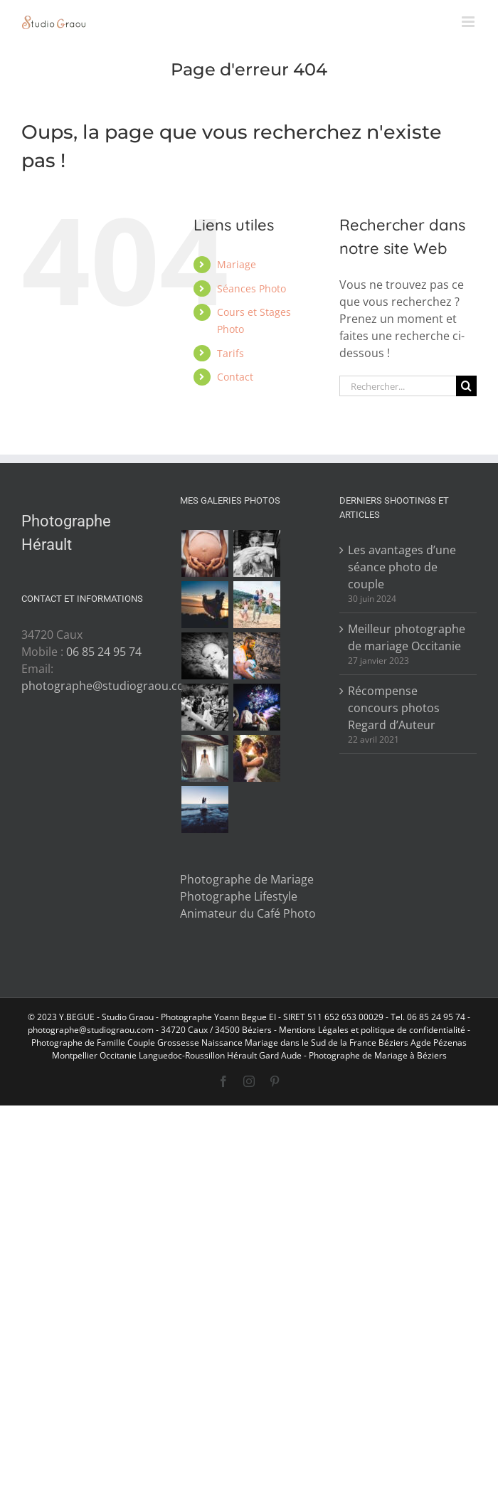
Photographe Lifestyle (238, 896)
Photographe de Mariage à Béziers (378, 1055)
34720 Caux (184, 1030)
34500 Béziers (243, 1030)
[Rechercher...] (397, 386)
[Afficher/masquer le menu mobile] (469, 21)
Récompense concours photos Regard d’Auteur (394, 708)
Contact (235, 376)
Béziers (393, 1042)
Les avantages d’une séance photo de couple (402, 567)
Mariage (236, 264)
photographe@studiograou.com (108, 686)
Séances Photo (251, 288)
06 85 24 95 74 (104, 651)
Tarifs (230, 353)
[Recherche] (466, 386)
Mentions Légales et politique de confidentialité (372, 1030)
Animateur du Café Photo (248, 913)
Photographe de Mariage (247, 879)
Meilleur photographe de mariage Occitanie (406, 637)
